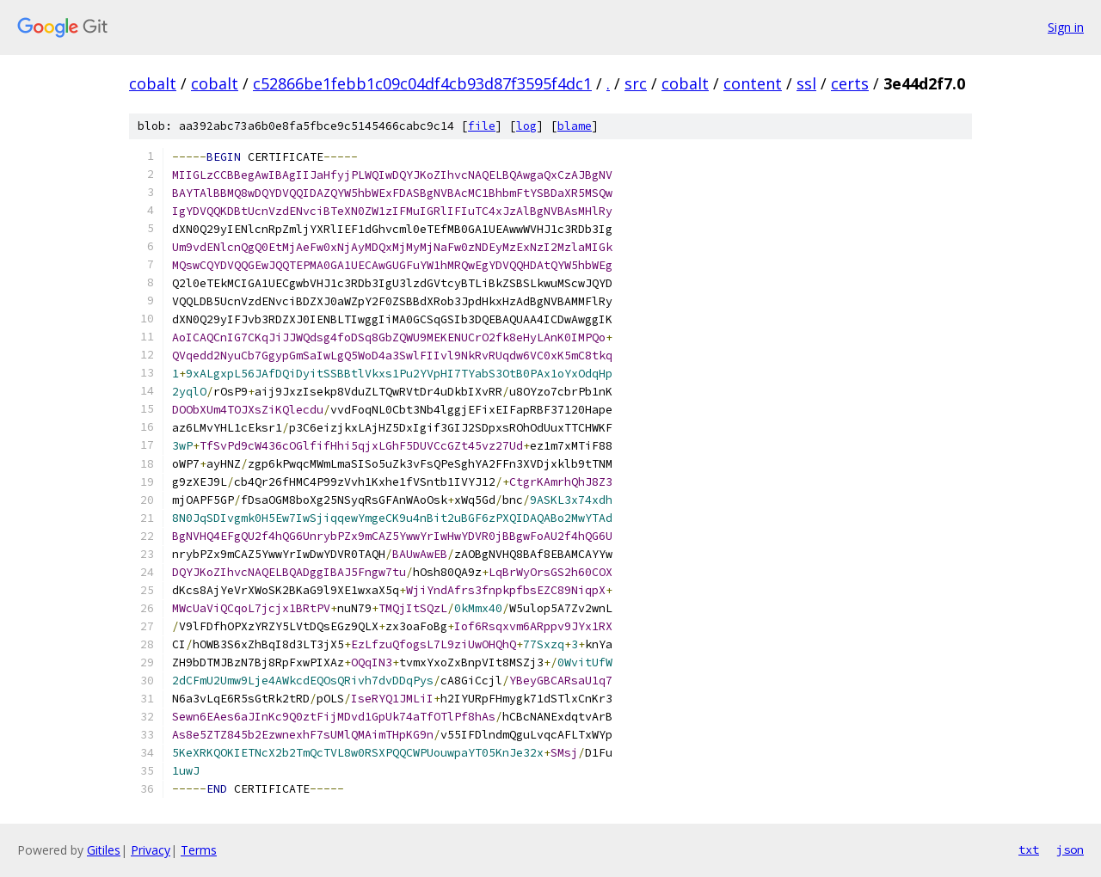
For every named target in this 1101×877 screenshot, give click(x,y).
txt (1028, 849)
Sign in (1066, 27)
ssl (806, 83)
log (526, 126)
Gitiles (103, 850)
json (1070, 849)
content (752, 83)
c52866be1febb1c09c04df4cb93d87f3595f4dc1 (422, 83)
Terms (199, 850)
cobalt (152, 83)
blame (574, 126)
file (481, 126)
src (635, 83)
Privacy (150, 850)
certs (850, 83)
